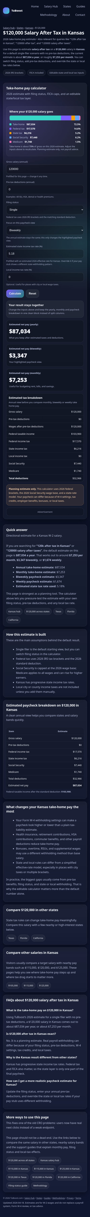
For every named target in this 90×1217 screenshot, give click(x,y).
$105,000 (13, 985)
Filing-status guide (17, 1185)
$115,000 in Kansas (44, 1168)
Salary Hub (51, 6)
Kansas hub (14, 611)
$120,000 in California (69, 1177)
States (67, 6)
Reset (32, 293)
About (66, 15)
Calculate (15, 293)
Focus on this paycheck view (20, 222)
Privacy (70, 1198)
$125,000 (44, 985)
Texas (58, 611)
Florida (70, 611)
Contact (80, 15)
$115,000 (28, 985)
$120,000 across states (38, 611)
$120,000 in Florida (42, 1177)
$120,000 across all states (21, 1160)
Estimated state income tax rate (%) (24, 246)
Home (35, 6)
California (13, 619)
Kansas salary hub (50, 1160)
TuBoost (13, 10)
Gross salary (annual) (17, 161)
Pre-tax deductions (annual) (20, 182)
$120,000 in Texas (17, 1177)
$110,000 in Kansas (18, 1168)
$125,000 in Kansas (70, 1168)
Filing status (12, 202)
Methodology (48, 15)
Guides (80, 6)
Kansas (29, 27)
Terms (78, 1198)
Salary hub (9, 27)
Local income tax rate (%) (19, 269)
